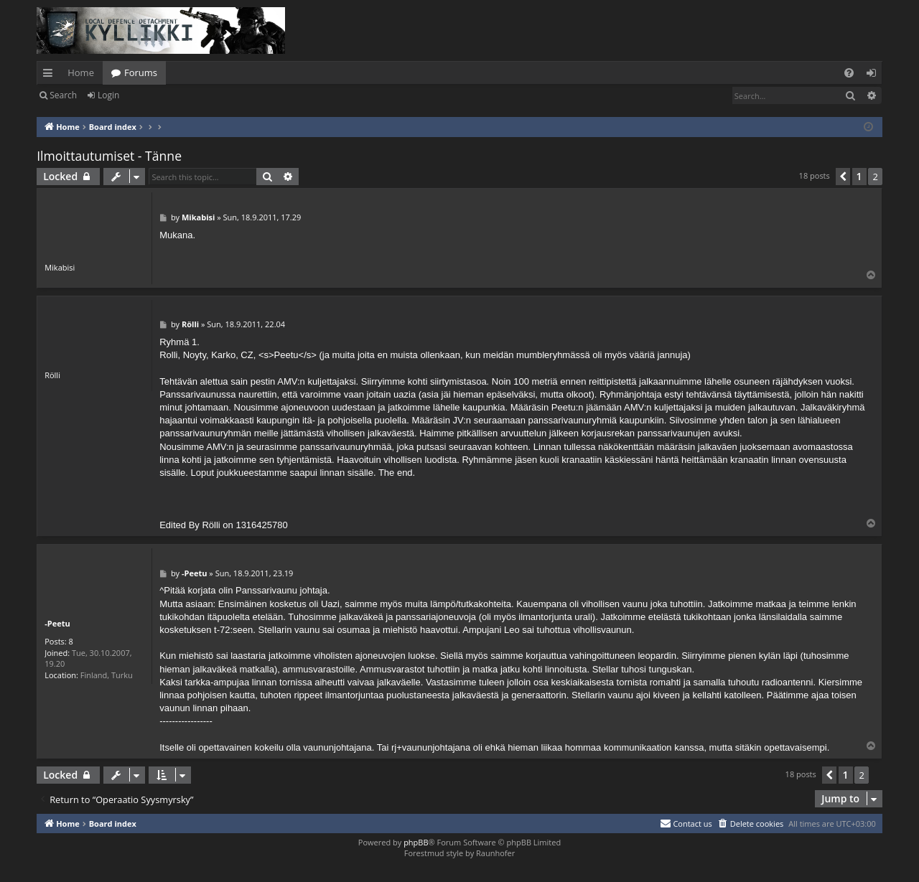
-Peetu (57, 623)
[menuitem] (849, 73)
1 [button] (859, 176)
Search (63, 95)
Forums (140, 72)
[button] (843, 176)
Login (108, 95)
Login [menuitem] (874, 75)
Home (80, 72)
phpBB (415, 842)
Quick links (50, 75)
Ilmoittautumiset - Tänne (109, 155)
